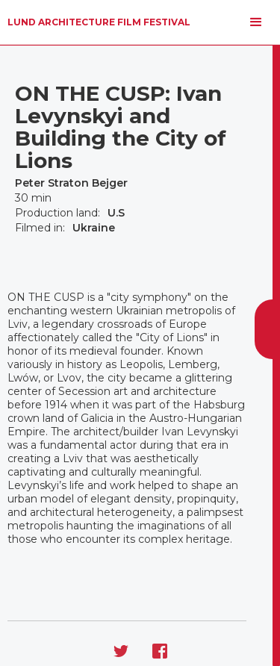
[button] (256, 22)
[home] (98, 22)
